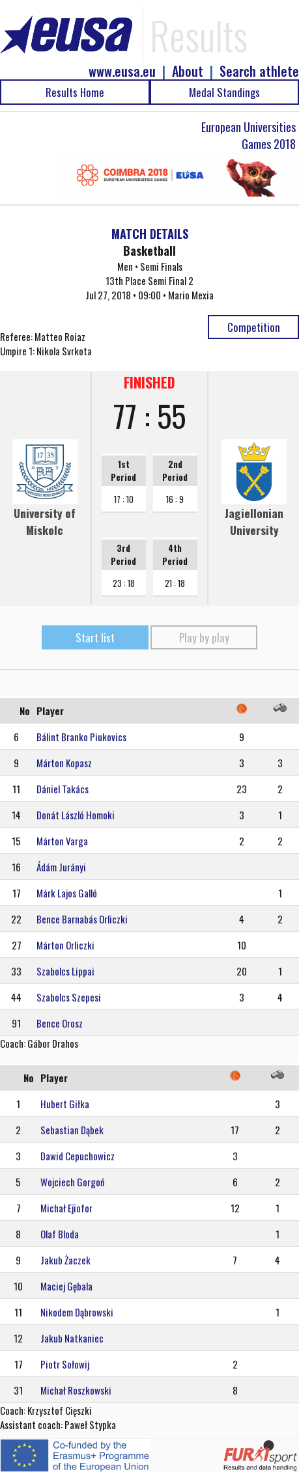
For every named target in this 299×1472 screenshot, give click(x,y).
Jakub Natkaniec (72, 1338)
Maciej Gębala (66, 1286)
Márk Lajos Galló (66, 893)
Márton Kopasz (64, 763)
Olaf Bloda (59, 1234)
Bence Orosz (59, 1023)
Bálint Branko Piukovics (81, 736)
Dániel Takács (62, 789)
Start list (95, 637)
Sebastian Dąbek (72, 1130)
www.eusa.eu (122, 71)
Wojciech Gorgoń (72, 1182)
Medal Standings (224, 92)
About (187, 71)
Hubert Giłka (64, 1104)
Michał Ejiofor (66, 1208)
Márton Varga (62, 841)
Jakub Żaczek (65, 1260)
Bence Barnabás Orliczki (82, 919)
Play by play (204, 637)
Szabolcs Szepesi (68, 997)
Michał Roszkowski (75, 1390)
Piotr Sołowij (64, 1364)
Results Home (75, 92)
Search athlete (259, 71)
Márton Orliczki (65, 945)
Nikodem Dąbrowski (76, 1312)
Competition (253, 327)
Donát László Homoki (75, 815)
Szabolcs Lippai (65, 971)
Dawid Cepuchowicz (77, 1156)
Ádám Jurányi (61, 867)
